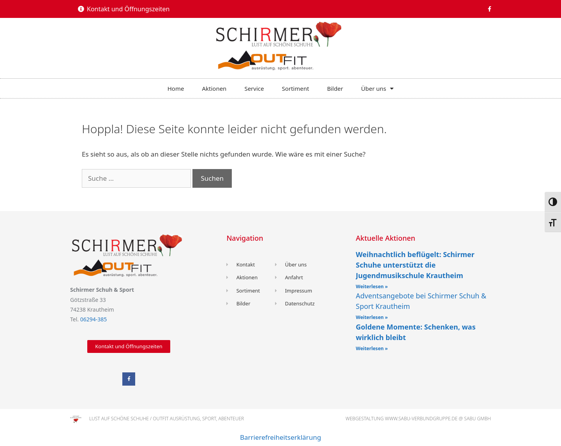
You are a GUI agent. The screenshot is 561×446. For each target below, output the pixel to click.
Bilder (335, 88)
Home (176, 88)
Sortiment (295, 88)
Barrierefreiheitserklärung (280, 437)
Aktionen (214, 88)
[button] (124, 9)
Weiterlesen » (372, 286)
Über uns (377, 88)
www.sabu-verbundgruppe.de (421, 418)
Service (254, 88)
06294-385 (93, 319)
